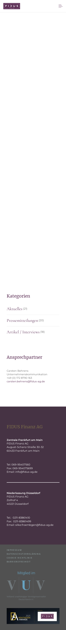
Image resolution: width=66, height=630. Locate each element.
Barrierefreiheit (19, 561)
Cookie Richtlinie (20, 557)
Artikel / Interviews (23, 332)
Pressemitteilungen (22, 320)
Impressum (14, 550)
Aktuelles (14, 308)
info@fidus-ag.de (26, 471)
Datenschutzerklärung (24, 554)
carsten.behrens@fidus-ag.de (26, 381)
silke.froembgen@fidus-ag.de (34, 525)
